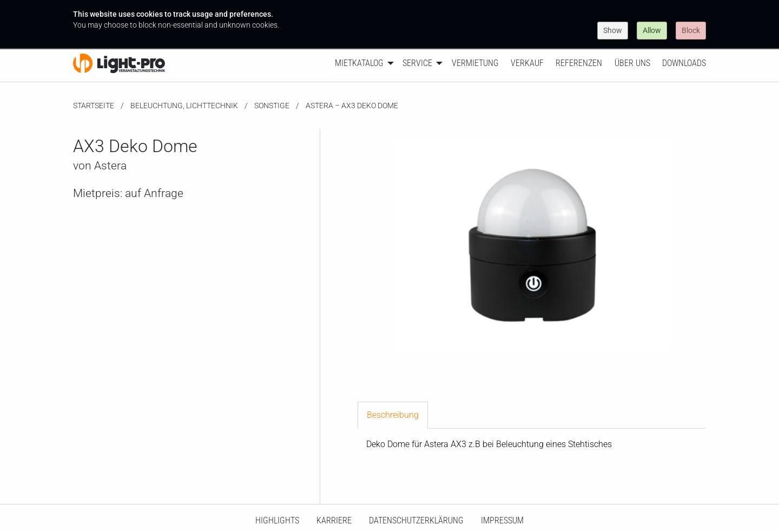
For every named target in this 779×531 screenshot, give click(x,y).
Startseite (93, 105)
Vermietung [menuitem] (475, 63)
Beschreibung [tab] (393, 415)
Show (612, 30)
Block (691, 30)
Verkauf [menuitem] (527, 63)
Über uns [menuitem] (632, 63)
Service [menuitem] (417, 63)
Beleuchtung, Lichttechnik (184, 105)
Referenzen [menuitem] (579, 63)
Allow (652, 30)
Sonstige (271, 105)
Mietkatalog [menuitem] (359, 63)
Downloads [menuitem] (684, 63)
